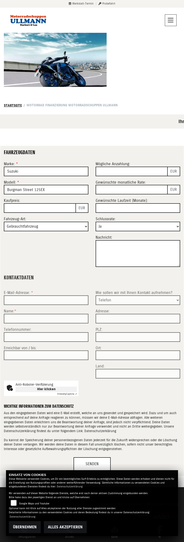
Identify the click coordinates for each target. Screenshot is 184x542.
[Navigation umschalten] (171, 20)
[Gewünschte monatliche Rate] (132, 190)
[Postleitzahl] (138, 349)
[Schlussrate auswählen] (138, 226)
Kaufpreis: (12, 200)
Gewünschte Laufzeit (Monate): (122, 200)
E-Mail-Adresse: (18, 305)
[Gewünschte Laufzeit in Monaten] (138, 208)
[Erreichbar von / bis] (46, 368)
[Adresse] (138, 331)
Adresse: (103, 324)
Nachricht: (104, 237)
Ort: (99, 360)
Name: (9, 324)
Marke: (9, 164)
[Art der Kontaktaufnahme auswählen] (138, 313)
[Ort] (138, 368)
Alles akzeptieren (65, 527)
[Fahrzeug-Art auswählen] (46, 226)
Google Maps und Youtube (34, 503)
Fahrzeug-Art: (15, 219)
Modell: (10, 182)
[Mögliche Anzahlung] (132, 171)
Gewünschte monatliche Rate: (121, 182)
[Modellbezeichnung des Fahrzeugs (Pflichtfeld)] (46, 190)
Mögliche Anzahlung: (113, 164)
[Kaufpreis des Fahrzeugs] (40, 208)
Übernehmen (25, 527)
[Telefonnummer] (46, 349)
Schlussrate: (106, 219)
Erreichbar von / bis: (20, 360)
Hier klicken (46, 389)
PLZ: (99, 342)
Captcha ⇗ (67, 394)
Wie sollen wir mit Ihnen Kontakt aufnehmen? (134, 305)
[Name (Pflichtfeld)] (46, 331)
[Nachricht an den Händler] (138, 253)
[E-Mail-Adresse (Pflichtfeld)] (46, 313)
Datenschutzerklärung (100, 431)
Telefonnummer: (17, 342)
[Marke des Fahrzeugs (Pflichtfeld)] (46, 171)
